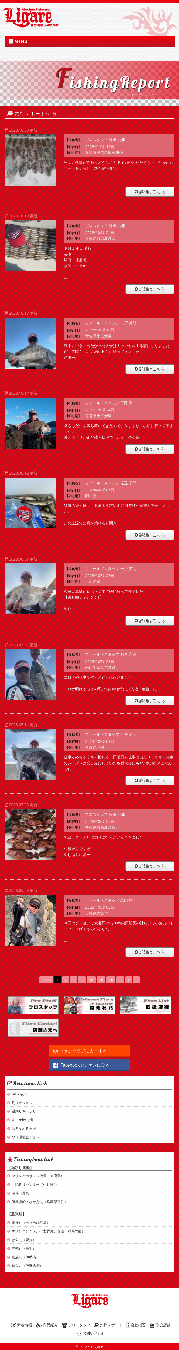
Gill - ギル (19, 1094)
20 (101, 979)
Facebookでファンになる (81, 1065)
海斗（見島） (22, 1193)
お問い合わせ (91, 1333)
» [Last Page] (136, 979)
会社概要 (136, 1324)
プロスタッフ (76, 1324)
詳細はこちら (150, 191)
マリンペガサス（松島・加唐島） (38, 1175)
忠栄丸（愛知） (24, 1239)
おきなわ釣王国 (24, 1128)
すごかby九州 (22, 1119)
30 (111, 979)
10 (91, 979)
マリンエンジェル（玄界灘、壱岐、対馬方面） (48, 1231)
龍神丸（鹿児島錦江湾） (31, 1222)
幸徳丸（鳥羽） (24, 1248)
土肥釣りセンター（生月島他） (36, 1184)
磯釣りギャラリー (26, 1111)
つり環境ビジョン (26, 1137)
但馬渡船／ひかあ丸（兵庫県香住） (40, 1201)
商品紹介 (47, 1324)
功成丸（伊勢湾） (26, 1257)
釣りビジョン (22, 1102)
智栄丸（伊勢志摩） (27, 1265)
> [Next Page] (129, 979)
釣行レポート (108, 1324)
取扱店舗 (160, 1324)
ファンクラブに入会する (80, 1051)
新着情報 (21, 1324)
